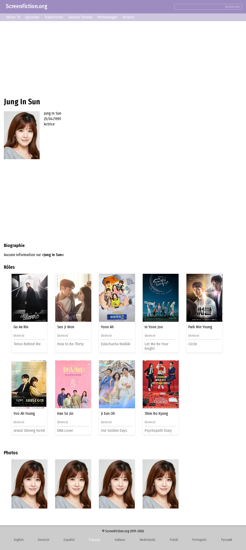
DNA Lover (65, 430)
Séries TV (13, 17)
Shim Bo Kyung (156, 413)
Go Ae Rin (20, 327)
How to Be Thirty (70, 344)
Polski (174, 540)
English (19, 540)
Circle (192, 344)
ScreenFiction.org (26, 6)
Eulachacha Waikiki (115, 344)
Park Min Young (200, 327)
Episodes (32, 17)
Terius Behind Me (27, 344)
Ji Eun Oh (108, 413)
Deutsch (43, 540)
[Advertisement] (123, 58)
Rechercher (232, 7)
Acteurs (128, 17)
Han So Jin (65, 413)
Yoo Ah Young (24, 413)
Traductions (53, 17)
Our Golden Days (114, 430)
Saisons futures (80, 17)
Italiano (120, 540)
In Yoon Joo (154, 327)
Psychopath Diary (158, 430)
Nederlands (147, 540)
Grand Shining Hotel (29, 430)
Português (199, 540)
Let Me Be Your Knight (156, 346)
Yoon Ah (107, 327)
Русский (226, 540)
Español (69, 540)
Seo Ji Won (65, 327)
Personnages (108, 17)
